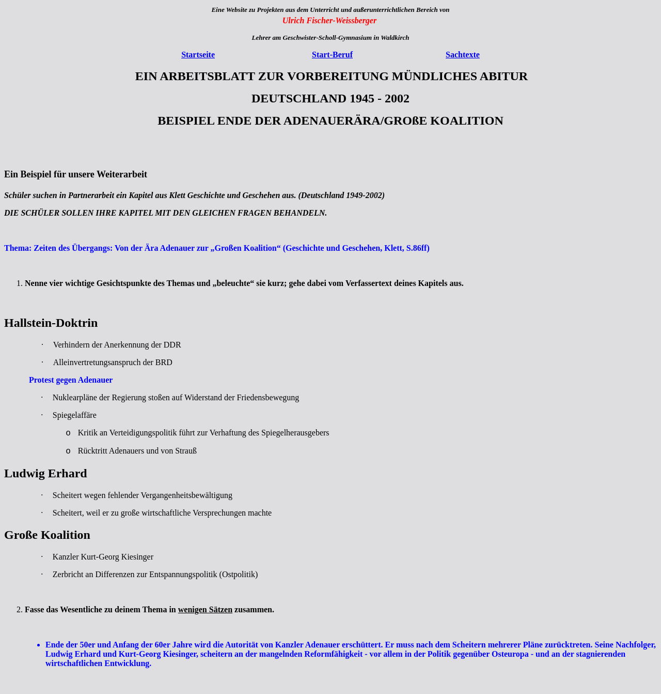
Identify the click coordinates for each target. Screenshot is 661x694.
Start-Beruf (332, 54)
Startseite (198, 54)
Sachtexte (463, 54)
